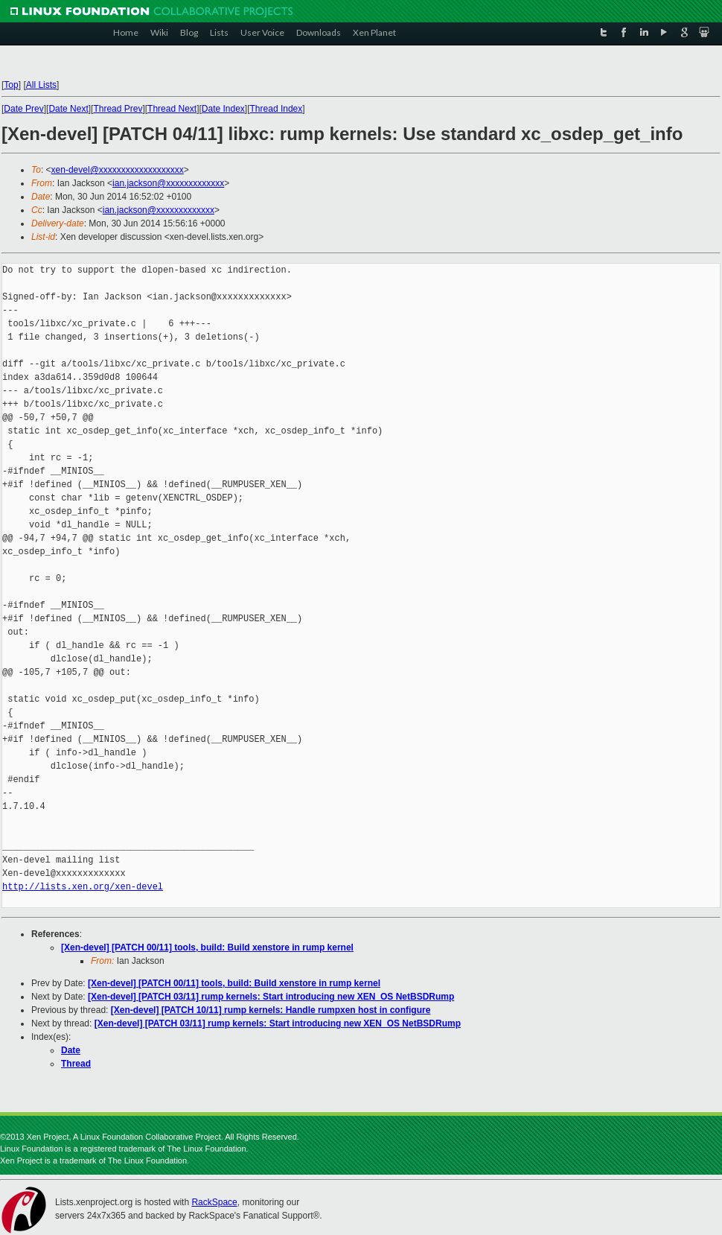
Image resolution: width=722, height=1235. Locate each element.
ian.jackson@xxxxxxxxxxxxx (168, 183)
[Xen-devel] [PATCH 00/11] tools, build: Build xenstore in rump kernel (207, 947)
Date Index (223, 109)
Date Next (68, 109)
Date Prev (23, 109)
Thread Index (276, 109)
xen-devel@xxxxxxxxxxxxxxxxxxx (117, 170)
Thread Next (172, 109)
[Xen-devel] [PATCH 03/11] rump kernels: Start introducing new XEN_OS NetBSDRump (271, 996)
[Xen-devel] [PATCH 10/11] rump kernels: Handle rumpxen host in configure (271, 1010)
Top (11, 85)
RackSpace (214, 1202)
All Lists (41, 85)
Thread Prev (117, 109)
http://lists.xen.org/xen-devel (82, 886)
